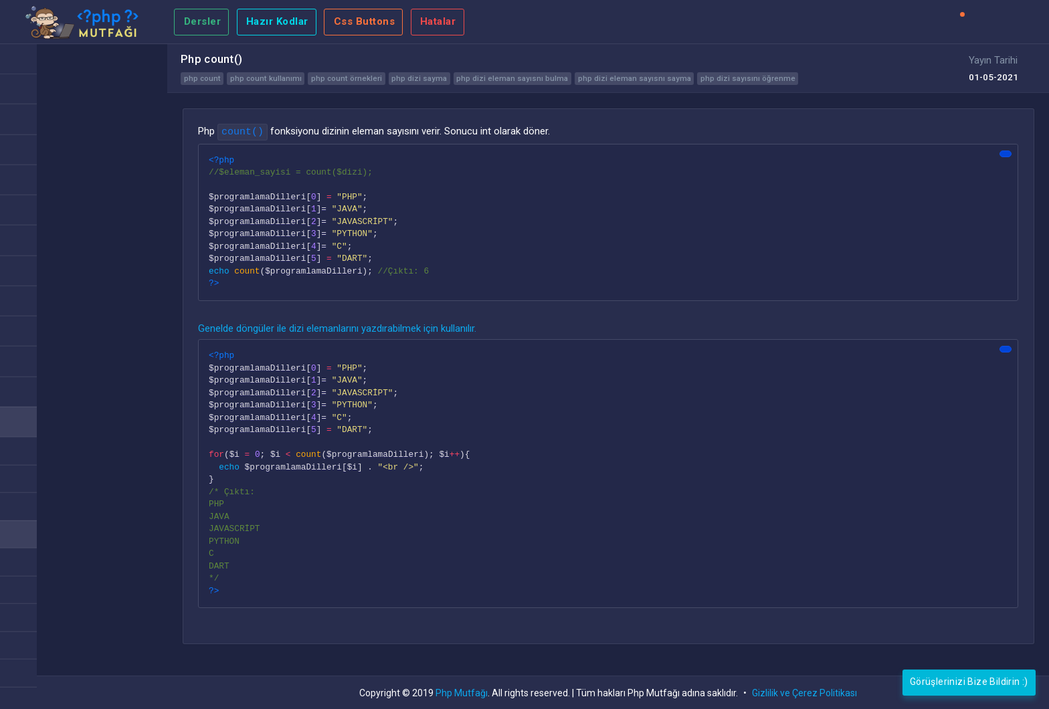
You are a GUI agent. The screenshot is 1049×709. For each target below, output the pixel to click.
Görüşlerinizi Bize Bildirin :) (969, 681)
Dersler (202, 21)
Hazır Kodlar (277, 21)
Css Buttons (364, 21)
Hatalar (438, 21)
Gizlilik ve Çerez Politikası (804, 693)
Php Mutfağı (462, 693)
